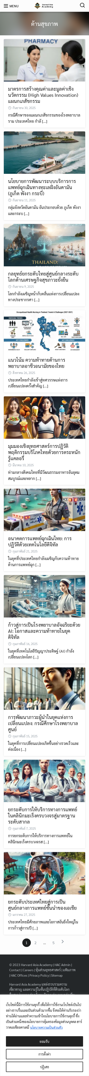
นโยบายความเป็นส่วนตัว (46, 1027)
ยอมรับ (44, 1041)
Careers (28, 970)
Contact (15, 970)
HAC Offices (19, 975)
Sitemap (57, 975)
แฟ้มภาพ (69, 970)
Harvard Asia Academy (36, 964)
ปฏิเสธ (44, 1067)
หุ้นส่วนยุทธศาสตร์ (48, 970)
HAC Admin (62, 964)
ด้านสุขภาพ (44, 23)
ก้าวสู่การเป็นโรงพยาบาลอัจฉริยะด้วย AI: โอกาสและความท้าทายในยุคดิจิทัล (44, 631)
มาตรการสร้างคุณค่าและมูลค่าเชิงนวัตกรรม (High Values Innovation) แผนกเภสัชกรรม (43, 95)
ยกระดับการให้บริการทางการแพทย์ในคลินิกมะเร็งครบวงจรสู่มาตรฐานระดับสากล (42, 815)
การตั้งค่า (44, 1054)
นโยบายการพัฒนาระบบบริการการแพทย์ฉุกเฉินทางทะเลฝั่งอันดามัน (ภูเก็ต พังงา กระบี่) (42, 187)
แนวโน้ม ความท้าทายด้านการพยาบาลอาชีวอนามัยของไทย (36, 363)
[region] (44, 1035)
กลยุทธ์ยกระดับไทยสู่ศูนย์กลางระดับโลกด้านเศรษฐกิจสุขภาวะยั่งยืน (43, 277)
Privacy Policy (39, 975)
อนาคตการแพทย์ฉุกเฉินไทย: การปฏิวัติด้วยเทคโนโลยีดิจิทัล (40, 541)
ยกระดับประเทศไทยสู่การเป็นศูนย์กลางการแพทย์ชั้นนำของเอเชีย (42, 905)
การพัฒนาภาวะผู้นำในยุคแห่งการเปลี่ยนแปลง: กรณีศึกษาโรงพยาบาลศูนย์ (43, 723)
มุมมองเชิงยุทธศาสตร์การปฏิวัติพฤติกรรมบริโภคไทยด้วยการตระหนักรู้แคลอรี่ (44, 452)
